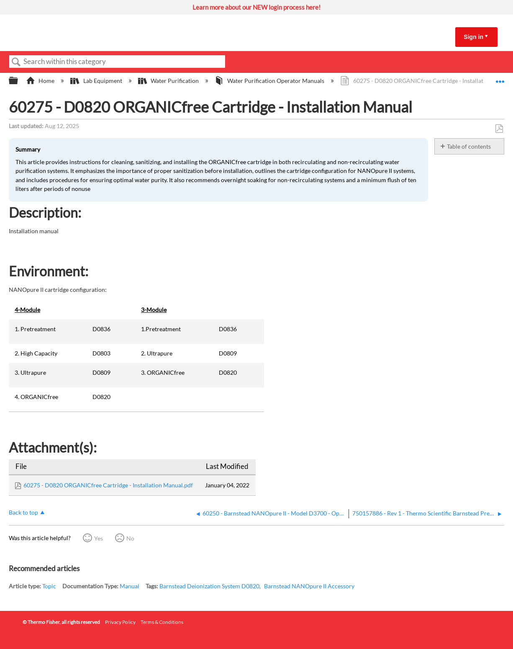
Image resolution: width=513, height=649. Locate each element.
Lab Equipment (96, 80)
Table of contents (469, 146)
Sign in (473, 36)
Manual (129, 586)
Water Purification (169, 80)
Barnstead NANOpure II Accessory (309, 586)
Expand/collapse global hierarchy (19, 80)
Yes (98, 538)
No (130, 538)
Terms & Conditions (162, 622)
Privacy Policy (120, 622)
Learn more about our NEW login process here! (256, 7)
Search (16, 62)
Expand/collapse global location (500, 78)
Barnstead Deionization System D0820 (209, 586)
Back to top (23, 512)
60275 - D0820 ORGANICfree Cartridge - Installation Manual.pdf (108, 485)
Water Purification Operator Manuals (270, 80)
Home (41, 80)
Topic (49, 586)
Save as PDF (499, 128)
